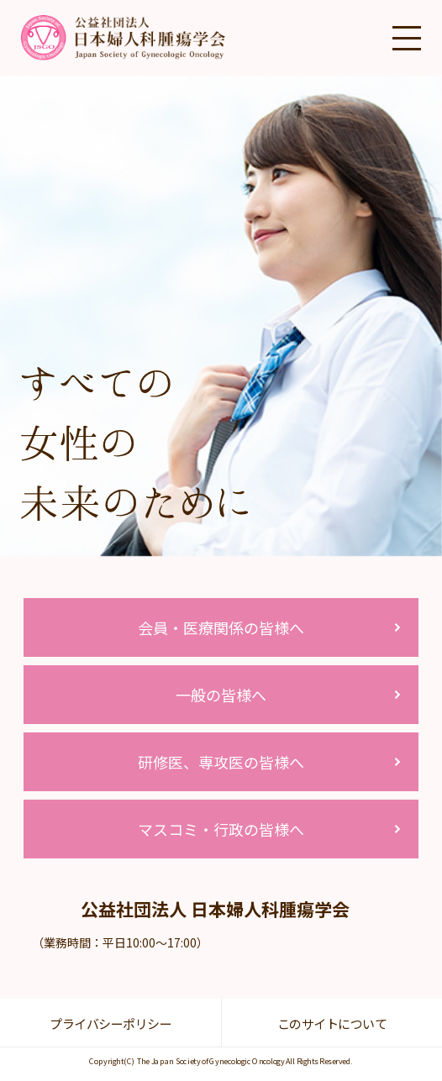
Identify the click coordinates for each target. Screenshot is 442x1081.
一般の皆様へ (221, 695)
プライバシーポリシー (110, 1023)
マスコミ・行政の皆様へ (221, 829)
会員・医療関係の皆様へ (221, 627)
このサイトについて (332, 1023)
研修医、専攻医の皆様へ (221, 762)
